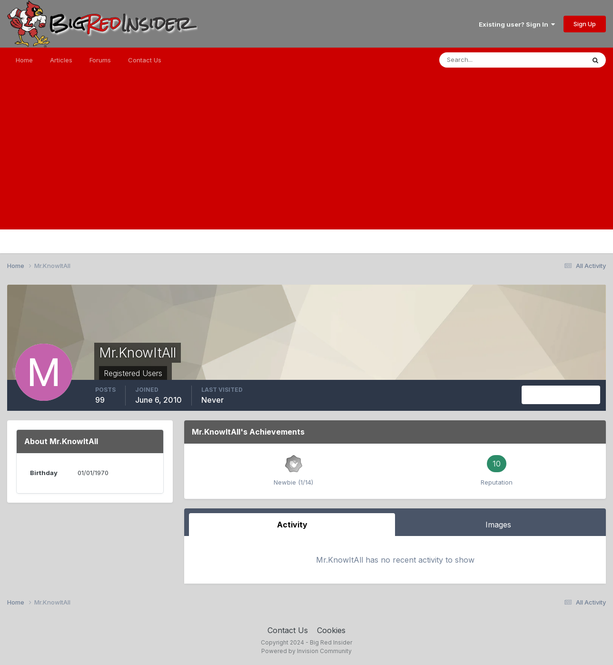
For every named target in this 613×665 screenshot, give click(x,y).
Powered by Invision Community (306, 651)
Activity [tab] (292, 524)
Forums (100, 60)
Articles (61, 60)
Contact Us (144, 60)
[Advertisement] (306, 162)
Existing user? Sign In (517, 24)
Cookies (331, 630)
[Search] (481, 60)
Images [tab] (498, 524)
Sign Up (584, 24)
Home (24, 60)
